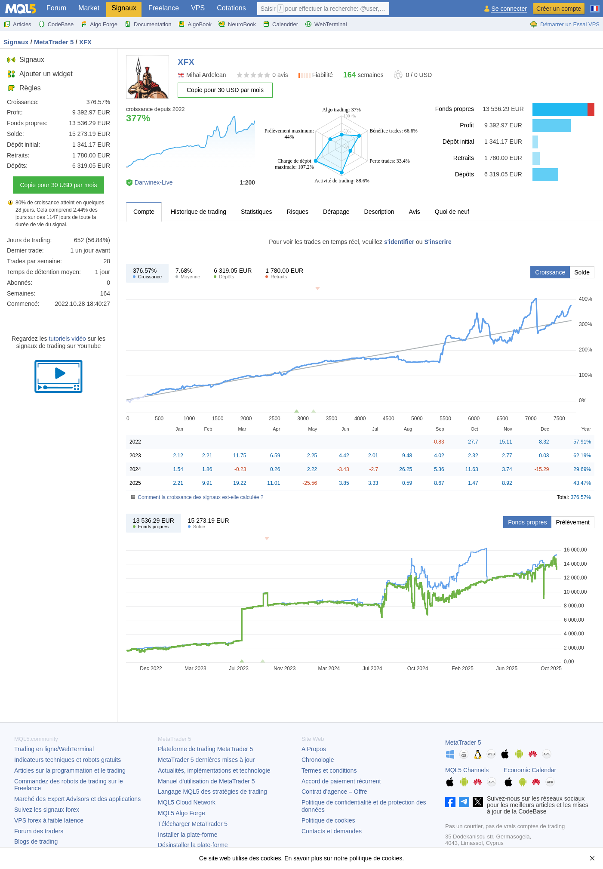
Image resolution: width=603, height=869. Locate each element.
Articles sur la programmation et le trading (70, 770)
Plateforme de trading (205, 749)
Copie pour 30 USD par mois (58, 185)
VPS (198, 8)
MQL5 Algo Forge (181, 813)
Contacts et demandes (332, 831)
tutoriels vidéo (67, 338)
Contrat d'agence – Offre (334, 791)
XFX (85, 42)
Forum (56, 8)
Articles (17, 24)
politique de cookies (375, 858)
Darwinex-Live (154, 182)
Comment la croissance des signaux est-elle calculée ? (200, 497)
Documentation (147, 24)
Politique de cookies (328, 820)
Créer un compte (558, 8)
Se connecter (509, 9)
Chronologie (318, 759)
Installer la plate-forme (188, 834)
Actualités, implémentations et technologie (214, 770)
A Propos (314, 749)
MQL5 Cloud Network (186, 802)
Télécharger (193, 823)
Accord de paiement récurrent (341, 781)
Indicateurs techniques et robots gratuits (67, 759)
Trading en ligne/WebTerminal (54, 749)
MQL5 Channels (467, 770)
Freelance (163, 8)
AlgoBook (195, 24)
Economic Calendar (530, 770)
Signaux (123, 8)
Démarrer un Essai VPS (565, 24)
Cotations (231, 8)
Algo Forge (98, 24)
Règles (24, 88)
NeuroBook (237, 24)
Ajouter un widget (40, 74)
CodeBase (56, 24)
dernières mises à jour (206, 759)
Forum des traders (38, 831)
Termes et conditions (329, 770)
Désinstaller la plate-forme (193, 844)
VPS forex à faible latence (48, 820)
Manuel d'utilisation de (206, 781)
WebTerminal (326, 24)
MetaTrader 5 (463, 742)
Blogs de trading (36, 841)
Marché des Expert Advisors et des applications (77, 798)
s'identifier (399, 241)
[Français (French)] (595, 5)
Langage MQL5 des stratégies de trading (212, 791)
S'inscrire (438, 241)
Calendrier (280, 24)
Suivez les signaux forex (46, 809)
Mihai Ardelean (206, 74)
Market (88, 8)
